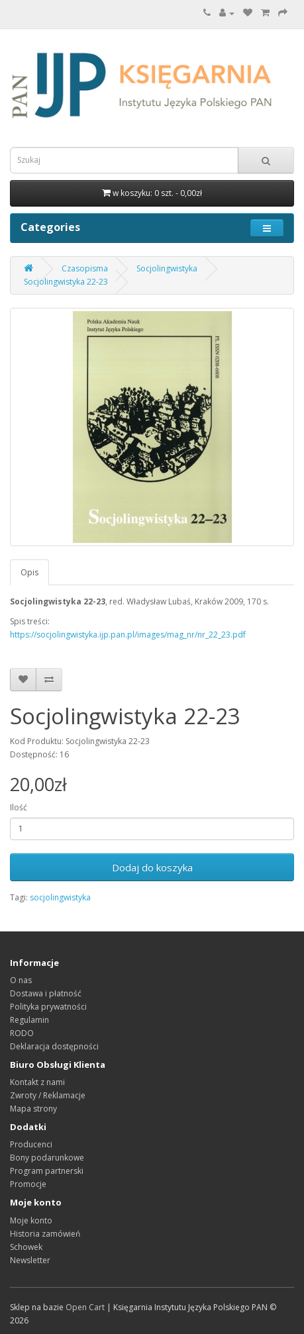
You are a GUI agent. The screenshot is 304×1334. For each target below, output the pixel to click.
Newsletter (30, 1260)
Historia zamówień (45, 1233)
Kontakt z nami (37, 1082)
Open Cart (85, 1307)
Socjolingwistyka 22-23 (66, 281)
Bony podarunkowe (47, 1157)
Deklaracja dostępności (54, 1046)
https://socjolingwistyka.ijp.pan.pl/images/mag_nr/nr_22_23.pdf (128, 634)
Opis (29, 572)
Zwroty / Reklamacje (47, 1095)
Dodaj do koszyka (152, 867)
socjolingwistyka (60, 897)
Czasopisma (85, 268)
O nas (21, 980)
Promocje (28, 1184)
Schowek (26, 1247)
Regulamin (29, 1019)
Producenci (31, 1144)
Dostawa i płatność (45, 993)
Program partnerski (46, 1170)
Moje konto (31, 1220)
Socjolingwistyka (166, 268)
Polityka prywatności (48, 1006)
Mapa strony (33, 1108)
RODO (22, 1033)
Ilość (18, 807)
